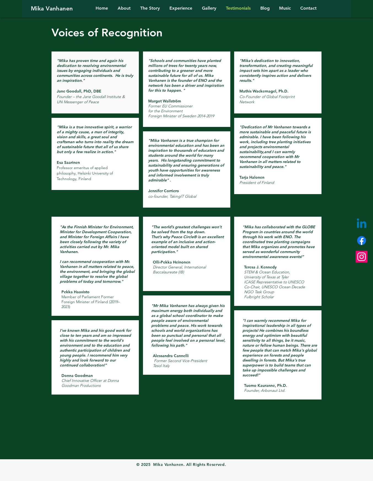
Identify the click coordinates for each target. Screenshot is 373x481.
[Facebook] (361, 240)
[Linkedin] (361, 224)
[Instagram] (361, 257)
